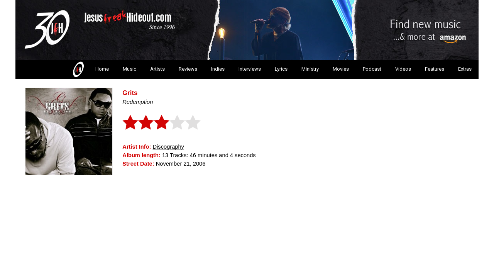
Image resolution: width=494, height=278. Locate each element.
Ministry (310, 69)
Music (129, 69)
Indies (218, 69)
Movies (341, 69)
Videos (403, 69)
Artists (157, 69)
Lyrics (281, 69)
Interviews (250, 69)
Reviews (188, 69)
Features (434, 69)
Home (90, 69)
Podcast (372, 69)
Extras (465, 69)
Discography (168, 147)
